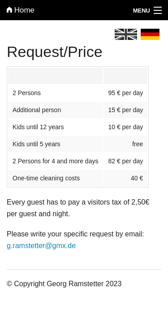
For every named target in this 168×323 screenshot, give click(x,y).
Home (20, 10)
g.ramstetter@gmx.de (41, 245)
